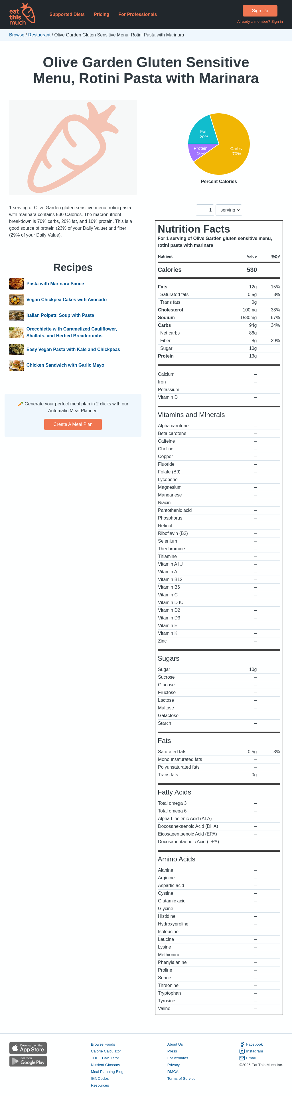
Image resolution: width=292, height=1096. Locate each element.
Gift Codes (100, 1078)
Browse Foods (103, 1044)
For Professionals (137, 14)
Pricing (101, 14)
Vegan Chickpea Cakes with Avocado (67, 299)
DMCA (173, 1072)
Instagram (251, 1051)
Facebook (251, 1044)
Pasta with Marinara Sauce (55, 284)
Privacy (173, 1065)
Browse (16, 34)
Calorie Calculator (106, 1051)
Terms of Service (181, 1078)
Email (247, 1058)
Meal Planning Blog (107, 1072)
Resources (100, 1085)
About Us (175, 1044)
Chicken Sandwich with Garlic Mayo (65, 365)
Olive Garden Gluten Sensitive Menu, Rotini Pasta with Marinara (146, 70)
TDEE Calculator (105, 1058)
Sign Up (260, 10)
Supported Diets (67, 14)
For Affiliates (177, 1058)
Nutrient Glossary (105, 1065)
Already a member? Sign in (260, 21)
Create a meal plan (73, 424)
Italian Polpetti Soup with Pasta (60, 315)
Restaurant (39, 34)
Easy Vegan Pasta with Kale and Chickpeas (73, 349)
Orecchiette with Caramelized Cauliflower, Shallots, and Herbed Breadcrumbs (72, 332)
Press (172, 1051)
